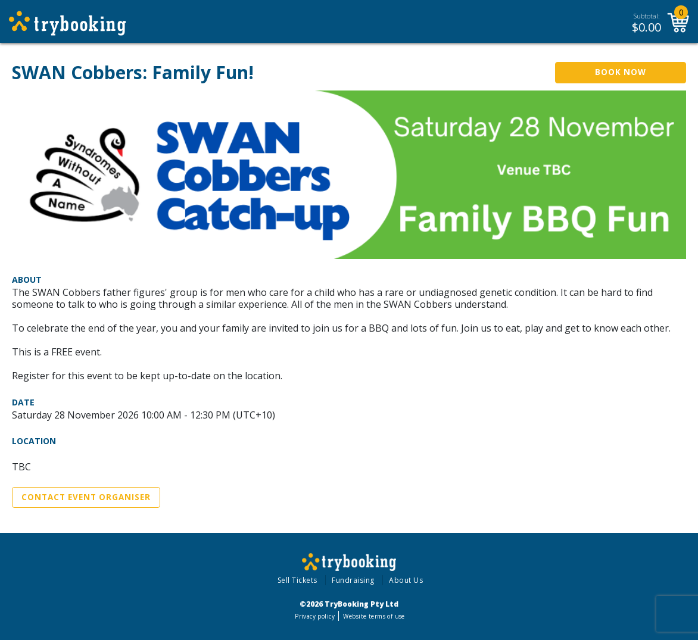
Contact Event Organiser (86, 497)
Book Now (620, 72)
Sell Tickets (297, 580)
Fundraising (353, 580)
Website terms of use (373, 616)
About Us (406, 580)
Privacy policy (315, 616)
